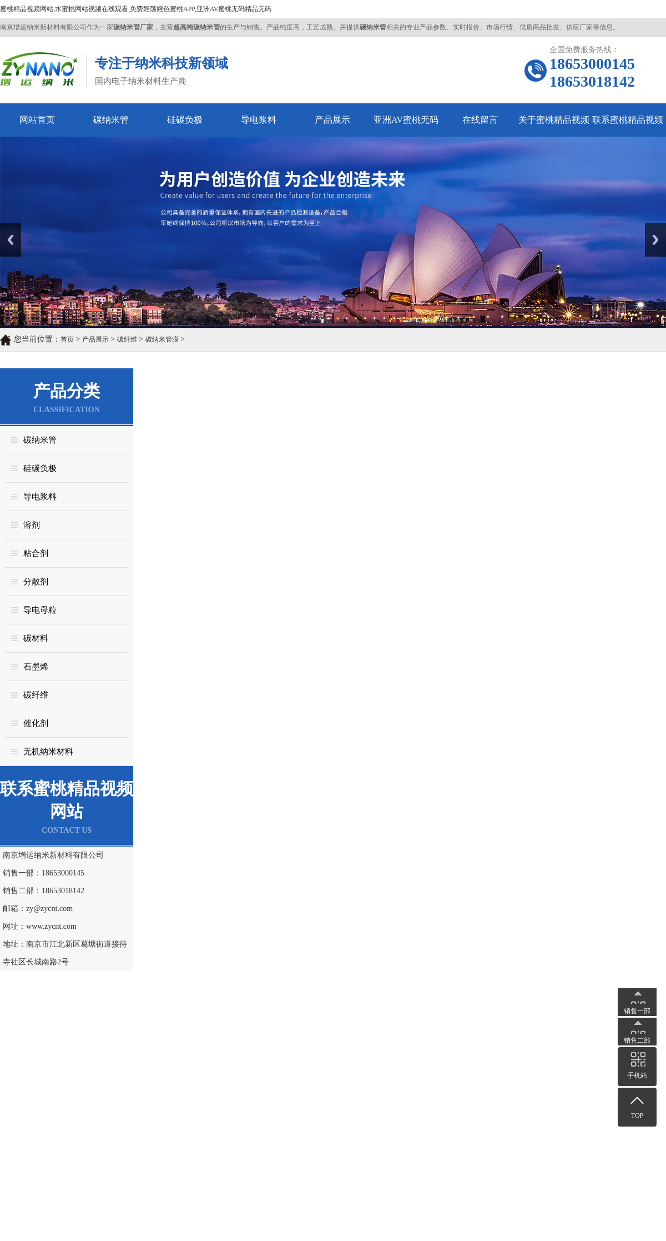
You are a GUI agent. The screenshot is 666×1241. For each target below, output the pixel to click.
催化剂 (35, 723)
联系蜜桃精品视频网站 (627, 126)
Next (651, 227)
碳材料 (35, 638)
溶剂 (31, 525)
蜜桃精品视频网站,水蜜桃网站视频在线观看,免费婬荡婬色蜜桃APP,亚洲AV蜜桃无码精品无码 (135, 9)
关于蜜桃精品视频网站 (553, 126)
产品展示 (332, 119)
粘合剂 (35, 553)
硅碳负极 (185, 119)
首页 (67, 339)
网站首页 (37, 119)
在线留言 (480, 119)
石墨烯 (35, 666)
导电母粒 (40, 610)
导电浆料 (258, 119)
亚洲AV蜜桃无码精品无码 (406, 126)
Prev (6, 227)
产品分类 (66, 391)
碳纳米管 (111, 119)
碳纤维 (127, 339)
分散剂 (35, 581)
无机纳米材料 (48, 751)
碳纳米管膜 (162, 339)
